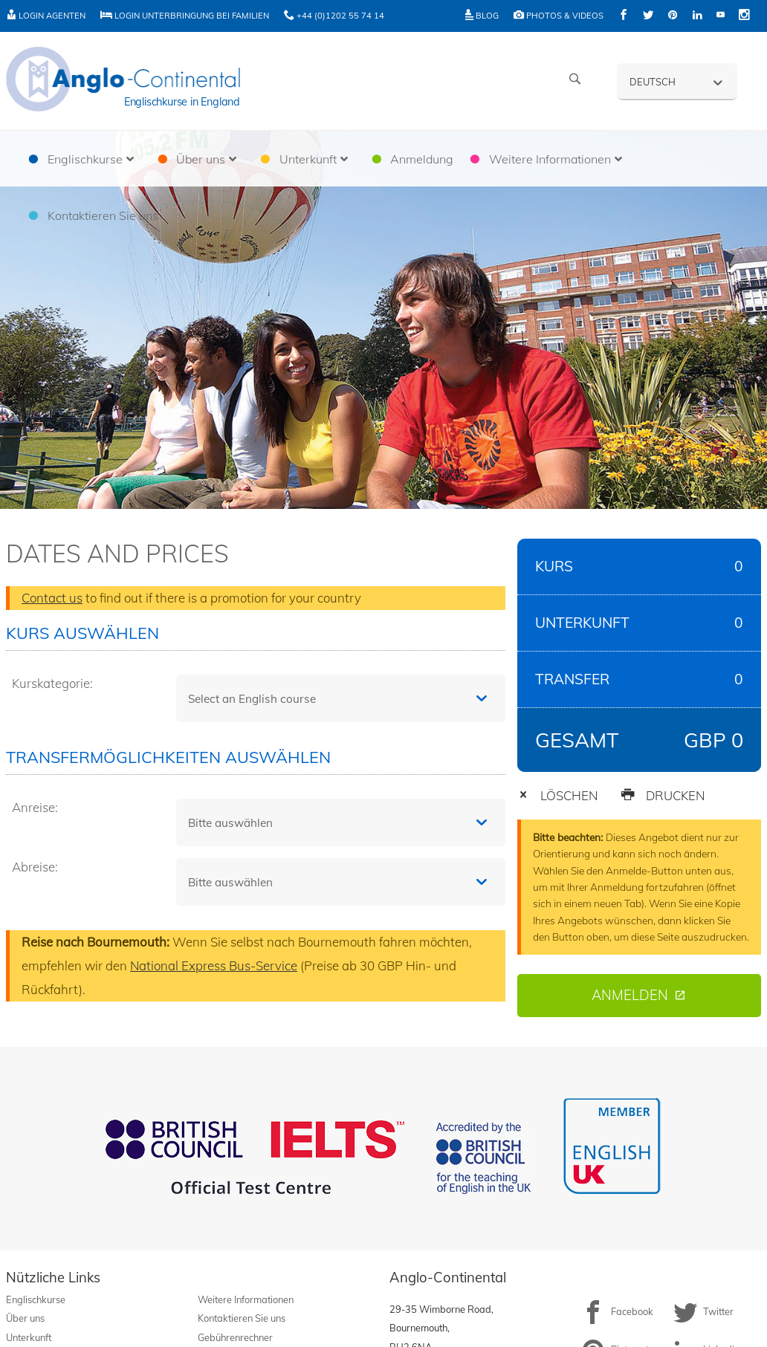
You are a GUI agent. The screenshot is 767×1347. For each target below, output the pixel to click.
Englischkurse (35, 1299)
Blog (482, 15)
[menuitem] (677, 81)
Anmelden (630, 995)
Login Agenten (45, 15)
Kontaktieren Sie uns (241, 1318)
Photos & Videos (558, 15)
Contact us (52, 598)
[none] (677, 81)
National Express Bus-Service (213, 965)
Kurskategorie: (52, 683)
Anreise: (35, 807)
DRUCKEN (662, 795)
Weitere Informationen (246, 1299)
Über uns (25, 1318)
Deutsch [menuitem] (653, 82)
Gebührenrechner (235, 1337)
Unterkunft (28, 1337)
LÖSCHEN (557, 795)
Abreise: (35, 866)
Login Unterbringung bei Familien (184, 15)
